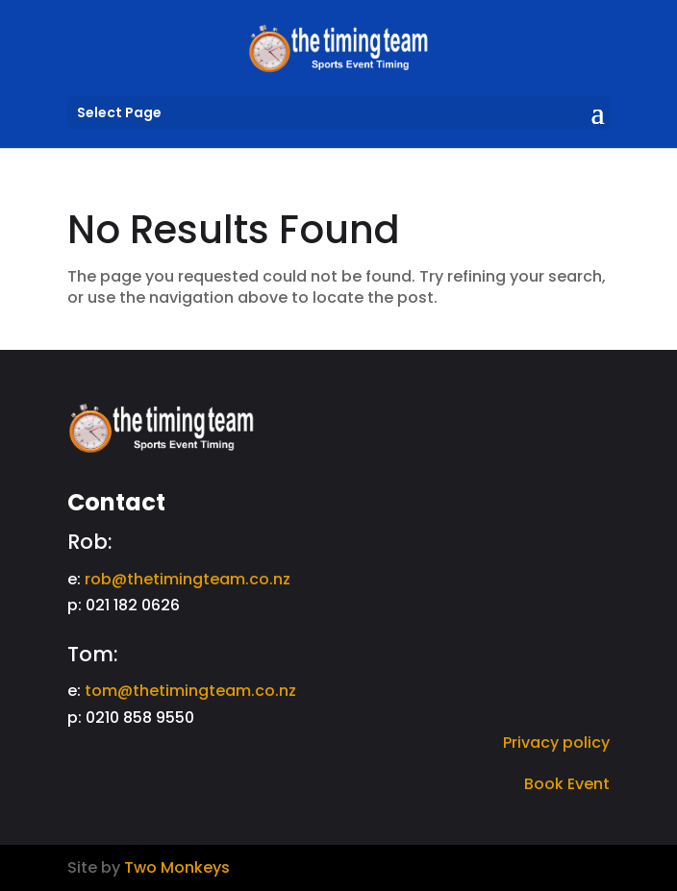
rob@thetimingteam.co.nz (187, 579)
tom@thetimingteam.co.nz (190, 691)
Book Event (567, 784)
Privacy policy (556, 742)
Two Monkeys (177, 867)
